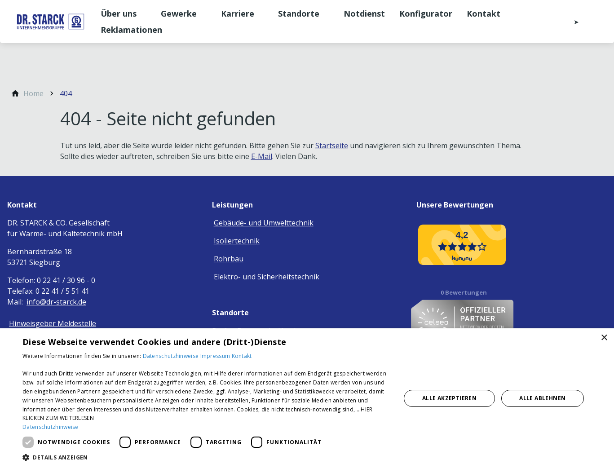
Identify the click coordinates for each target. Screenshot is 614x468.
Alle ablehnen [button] (542, 398)
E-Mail (261, 156)
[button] (205, 457)
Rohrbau (228, 259)
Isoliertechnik (237, 241)
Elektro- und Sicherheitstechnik (266, 277)
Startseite (331, 145)
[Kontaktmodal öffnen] (570, 21)
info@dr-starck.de (56, 302)
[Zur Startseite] (50, 22)
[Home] (33, 93)
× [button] (604, 338)
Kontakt (242, 356)
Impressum (216, 356)
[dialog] (307, 398)
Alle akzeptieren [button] (449, 398)
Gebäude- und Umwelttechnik (264, 223)
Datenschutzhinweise (171, 356)
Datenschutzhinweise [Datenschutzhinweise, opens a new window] (50, 427)
